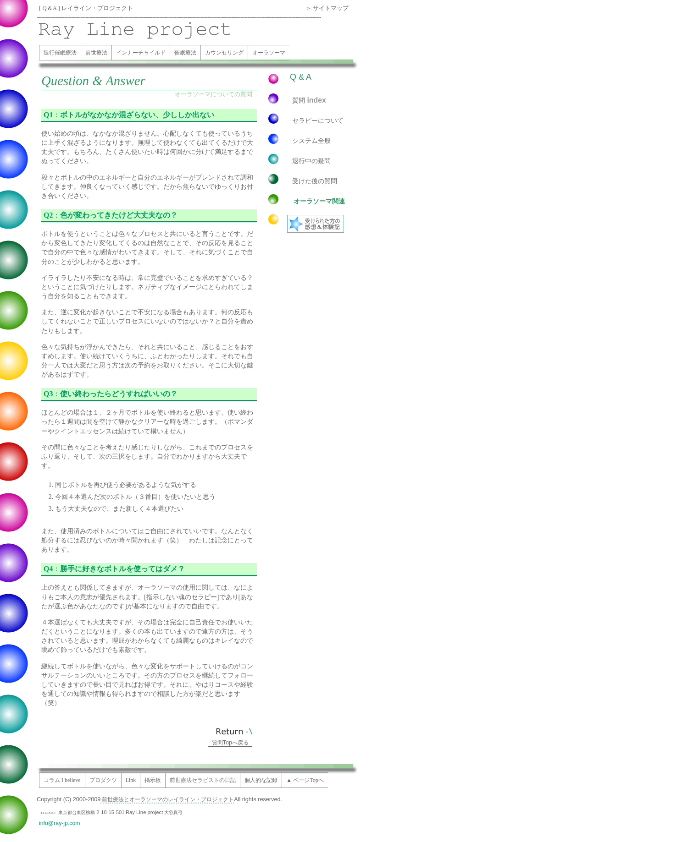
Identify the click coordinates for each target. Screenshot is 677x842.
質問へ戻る (230, 742)
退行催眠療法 (60, 52)
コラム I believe (62, 780)
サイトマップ (331, 8)
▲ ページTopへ (304, 780)
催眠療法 (185, 52)
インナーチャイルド (141, 52)
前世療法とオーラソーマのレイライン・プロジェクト (167, 799)
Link (131, 780)
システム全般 (311, 140)
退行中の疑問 (311, 160)
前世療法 (96, 52)
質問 (309, 100)
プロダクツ (103, 780)
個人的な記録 (260, 780)
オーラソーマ (268, 52)
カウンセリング (224, 52)
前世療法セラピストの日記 (203, 780)
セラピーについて (318, 120)
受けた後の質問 (314, 181)
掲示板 (152, 780)
